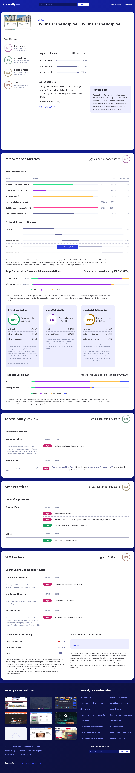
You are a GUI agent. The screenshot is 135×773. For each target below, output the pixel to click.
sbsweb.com (115, 709)
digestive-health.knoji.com (91, 703)
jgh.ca (40, 19)
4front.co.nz (115, 720)
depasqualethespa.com (90, 732)
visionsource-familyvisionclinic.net (94, 715)
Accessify (11, 4)
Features (17, 747)
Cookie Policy (25, 754)
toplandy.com (86, 697)
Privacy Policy (11, 754)
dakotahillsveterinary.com (91, 726)
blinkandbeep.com (118, 738)
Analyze (83, 4)
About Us (128, 4)
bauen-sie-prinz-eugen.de (121, 715)
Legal (38, 747)
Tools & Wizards (116, 4)
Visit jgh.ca (47, 106)
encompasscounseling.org (121, 732)
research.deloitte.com (119, 697)
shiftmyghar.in (86, 709)
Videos (7, 747)
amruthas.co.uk (87, 720)
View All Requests (67, 247)
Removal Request (35, 750)
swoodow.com (116, 726)
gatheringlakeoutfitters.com (92, 738)
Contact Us (28, 747)
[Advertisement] (82, 41)
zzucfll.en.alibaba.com (119, 703)
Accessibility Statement (15, 750)
